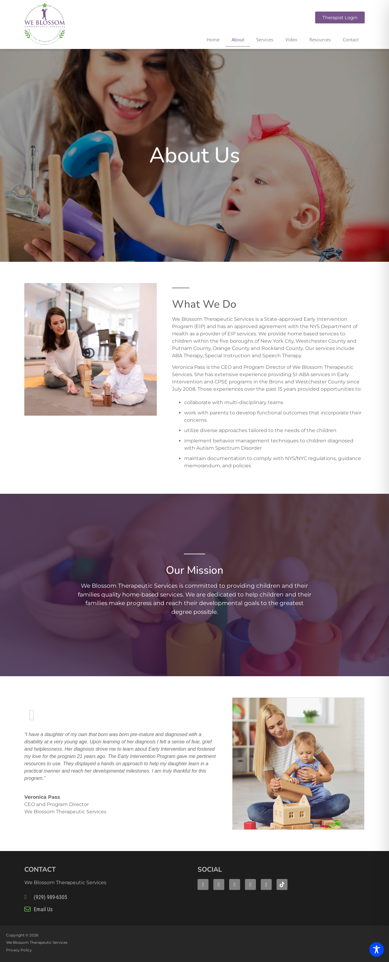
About (238, 39)
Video (291, 39)
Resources (320, 39)
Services (264, 39)
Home (213, 39)
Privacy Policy (19, 950)
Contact (351, 39)
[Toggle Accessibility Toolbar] (376, 949)
